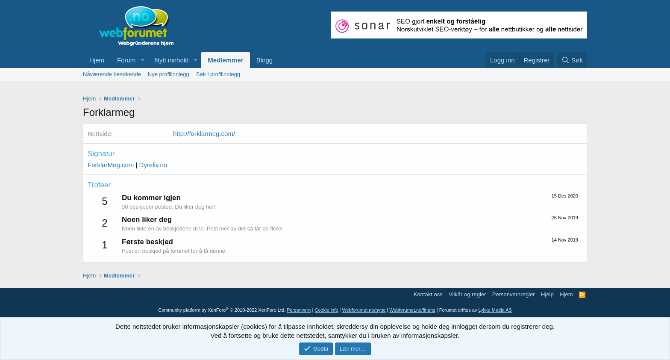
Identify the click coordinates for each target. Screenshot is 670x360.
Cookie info (326, 310)
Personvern (299, 310)
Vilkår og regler (467, 294)
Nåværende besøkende (112, 74)
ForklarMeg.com (111, 164)
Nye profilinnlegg (168, 74)
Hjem (96, 60)
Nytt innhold (171, 60)
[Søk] (572, 60)
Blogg (264, 60)
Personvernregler (513, 294)
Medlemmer (225, 60)
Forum (126, 60)
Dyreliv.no (153, 164)
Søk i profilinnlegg (218, 74)
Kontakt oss (428, 294)
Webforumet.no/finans (412, 310)
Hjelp (547, 294)
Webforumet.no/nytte (363, 310)
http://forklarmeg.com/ (204, 133)
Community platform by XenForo (221, 310)
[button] (142, 60)
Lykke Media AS (494, 310)
